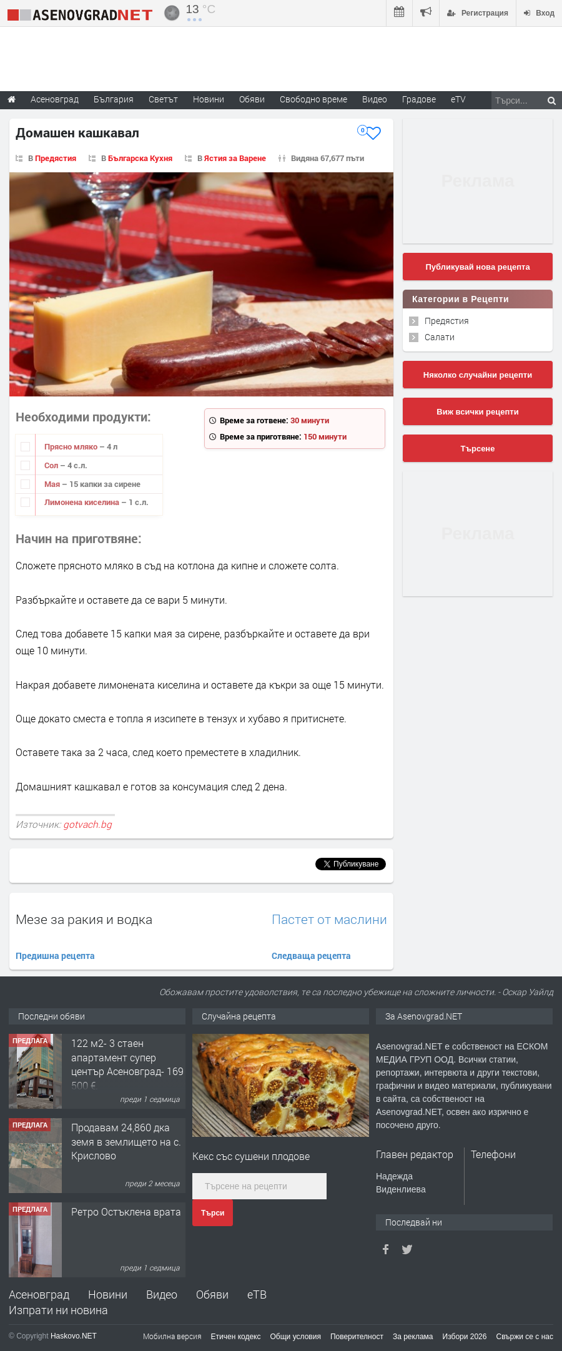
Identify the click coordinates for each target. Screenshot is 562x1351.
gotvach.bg (87, 824)
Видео (161, 1294)
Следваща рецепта (311, 955)
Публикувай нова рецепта (477, 267)
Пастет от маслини (329, 919)
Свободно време (313, 99)
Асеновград (39, 1294)
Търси (212, 1213)
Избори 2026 (465, 1336)
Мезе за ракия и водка (84, 919)
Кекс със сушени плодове (251, 1155)
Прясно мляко (71, 446)
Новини (208, 99)
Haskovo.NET (74, 1336)
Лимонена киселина (82, 502)
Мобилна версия (172, 1336)
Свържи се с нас (524, 1336)
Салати (440, 337)
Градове (419, 99)
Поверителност (356, 1336)
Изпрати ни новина (58, 1309)
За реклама (413, 1336)
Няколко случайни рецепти (477, 375)
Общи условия (295, 1336)
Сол (52, 465)
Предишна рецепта (55, 955)
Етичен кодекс (236, 1336)
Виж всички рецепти (477, 411)
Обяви (212, 1294)
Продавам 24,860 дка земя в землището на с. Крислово (126, 1141)
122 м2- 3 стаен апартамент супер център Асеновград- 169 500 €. (127, 1063)
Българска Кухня (140, 158)
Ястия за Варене (235, 158)
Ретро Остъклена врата (126, 1211)
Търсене (478, 448)
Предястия (55, 158)
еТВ (257, 1294)
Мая (53, 483)
